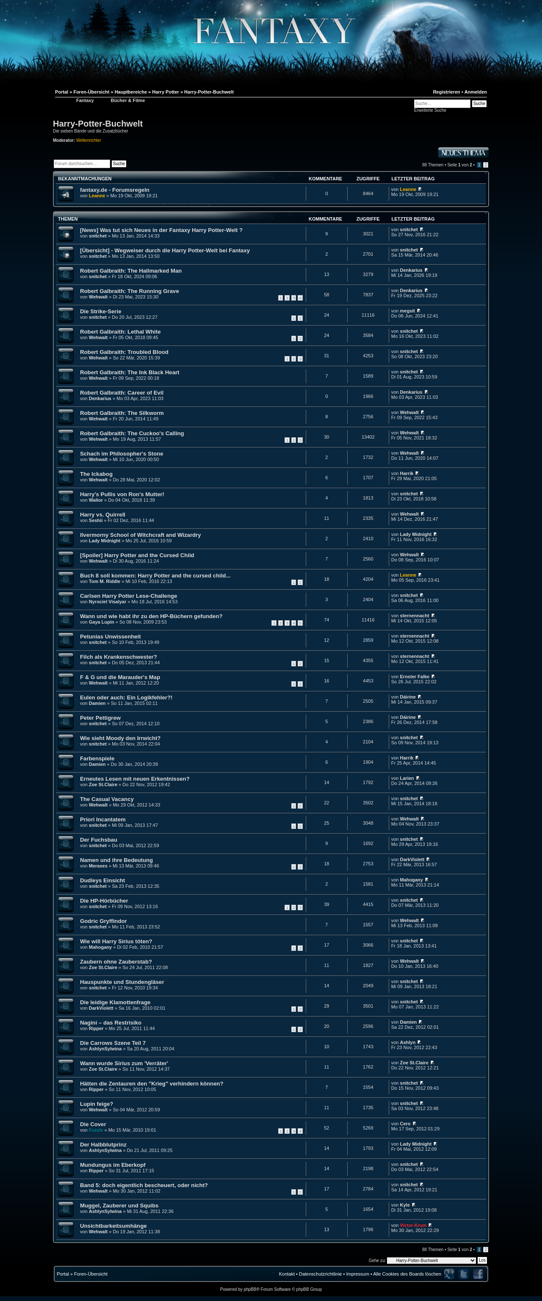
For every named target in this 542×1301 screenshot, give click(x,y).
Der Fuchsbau (98, 840)
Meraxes (98, 865)
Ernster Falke (415, 676)
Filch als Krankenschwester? (118, 657)
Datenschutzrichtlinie (320, 1273)
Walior (96, 500)
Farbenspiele (97, 758)
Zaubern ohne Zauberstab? (116, 961)
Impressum (357, 1273)
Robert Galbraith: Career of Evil (121, 392)
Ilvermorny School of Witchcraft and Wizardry (140, 535)
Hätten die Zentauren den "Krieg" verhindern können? (152, 1083)
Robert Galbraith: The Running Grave (129, 291)
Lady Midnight (105, 540)
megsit (407, 310)
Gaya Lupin (101, 621)
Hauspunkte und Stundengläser (122, 982)
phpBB (249, 1289)
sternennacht (414, 615)
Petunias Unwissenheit (110, 636)
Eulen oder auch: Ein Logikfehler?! (126, 697)
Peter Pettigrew (100, 718)
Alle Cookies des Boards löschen (407, 1273)
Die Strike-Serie (101, 311)
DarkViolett (412, 859)
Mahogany (411, 879)
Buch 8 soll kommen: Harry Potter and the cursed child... (155, 575)
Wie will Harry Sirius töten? (116, 941)
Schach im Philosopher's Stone (121, 453)
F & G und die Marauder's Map (120, 677)
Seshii (95, 520)
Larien (407, 778)
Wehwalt (98, 296)
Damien (97, 703)
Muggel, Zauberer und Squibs (119, 1205)
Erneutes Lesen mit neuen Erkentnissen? (135, 779)
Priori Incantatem (103, 819)
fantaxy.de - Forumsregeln (114, 190)
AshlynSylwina (105, 1048)
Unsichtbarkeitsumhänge (113, 1226)
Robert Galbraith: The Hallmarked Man (131, 271)
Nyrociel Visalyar (107, 601)
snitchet (98, 235)
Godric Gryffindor (103, 921)
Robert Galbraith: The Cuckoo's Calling (132, 433)
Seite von (459, 165)
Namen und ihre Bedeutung (116, 860)
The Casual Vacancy (107, 799)
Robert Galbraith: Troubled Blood (124, 352)
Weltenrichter (88, 140)
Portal (63, 1273)
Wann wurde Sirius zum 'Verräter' (124, 1063)
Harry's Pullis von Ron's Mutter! (122, 494)
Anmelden (476, 91)
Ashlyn (408, 1042)
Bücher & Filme (128, 100)
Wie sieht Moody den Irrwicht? (120, 738)
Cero (405, 1123)
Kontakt (287, 1273)
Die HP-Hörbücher (104, 901)
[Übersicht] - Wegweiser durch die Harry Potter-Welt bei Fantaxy (165, 250)
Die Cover (93, 1124)
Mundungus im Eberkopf (113, 1165)
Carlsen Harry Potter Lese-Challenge (128, 596)
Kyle (405, 1204)
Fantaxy (85, 100)
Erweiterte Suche (430, 110)
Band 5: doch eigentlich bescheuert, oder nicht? (144, 1185)
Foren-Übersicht (91, 1273)
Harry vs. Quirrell (102, 514)
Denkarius (411, 270)
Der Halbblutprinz (103, 1144)
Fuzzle (96, 1130)
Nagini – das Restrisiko (110, 1022)
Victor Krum (413, 1225)
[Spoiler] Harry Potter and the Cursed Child (137, 555)
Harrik (407, 473)
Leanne (97, 195)
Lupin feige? (96, 1104)
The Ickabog (96, 474)
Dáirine (408, 696)
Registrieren (446, 91)
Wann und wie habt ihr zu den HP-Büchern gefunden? (151, 616)
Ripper (96, 1028)
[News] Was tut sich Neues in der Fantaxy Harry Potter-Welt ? (161, 230)
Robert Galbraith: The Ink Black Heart (130, 372)
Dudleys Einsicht (102, 880)
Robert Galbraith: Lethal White (120, 332)
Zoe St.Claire (103, 784)
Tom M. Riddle (104, 581)
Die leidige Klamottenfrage (115, 1002)
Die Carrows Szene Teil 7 (113, 1043)
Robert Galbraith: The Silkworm (122, 413)
